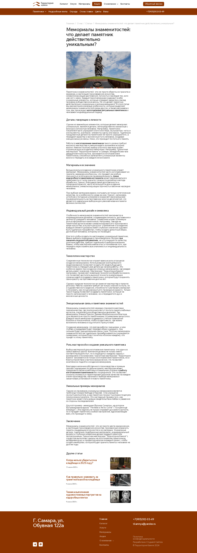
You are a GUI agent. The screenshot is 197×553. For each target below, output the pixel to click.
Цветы (98, 11)
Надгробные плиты (58, 11)
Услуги (73, 4)
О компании (111, 4)
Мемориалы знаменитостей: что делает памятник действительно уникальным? (134, 23)
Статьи (88, 23)
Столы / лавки (86, 11)
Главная (70, 23)
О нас (80, 23)
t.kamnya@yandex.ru (144, 523)
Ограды (74, 11)
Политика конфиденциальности (144, 537)
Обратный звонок (154, 3)
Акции (97, 3)
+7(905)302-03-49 (155, 11)
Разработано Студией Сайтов (148, 542)
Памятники (40, 11)
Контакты (125, 4)
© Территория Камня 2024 (146, 545)
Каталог (64, 4)
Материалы (84, 4)
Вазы (106, 11)
